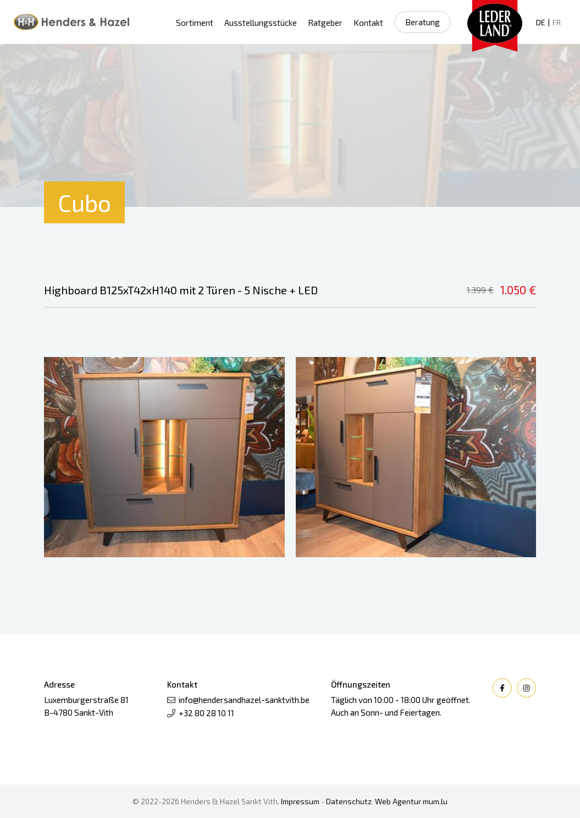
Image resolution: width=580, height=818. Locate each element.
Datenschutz (349, 801)
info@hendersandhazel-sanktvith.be (244, 700)
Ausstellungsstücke (260, 23)
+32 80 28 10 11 (206, 713)
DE (540, 22)
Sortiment (194, 23)
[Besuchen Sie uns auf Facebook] (502, 688)
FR (557, 22)
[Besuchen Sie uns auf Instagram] (526, 688)
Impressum (300, 801)
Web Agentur (398, 801)
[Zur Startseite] (71, 21)
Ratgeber (325, 23)
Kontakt (368, 23)
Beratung (422, 22)
